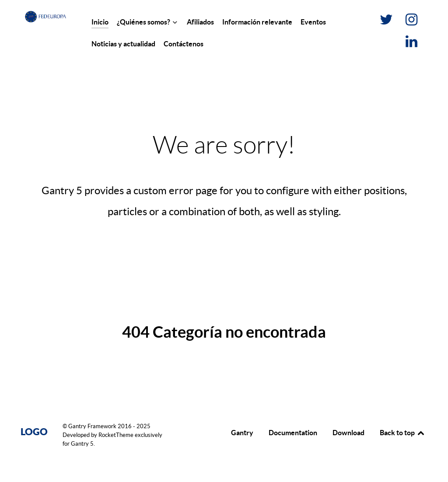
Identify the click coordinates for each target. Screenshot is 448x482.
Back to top (402, 433)
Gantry (242, 433)
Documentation (293, 433)
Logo (34, 431)
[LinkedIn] (411, 43)
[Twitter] (386, 22)
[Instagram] (411, 22)
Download (348, 433)
